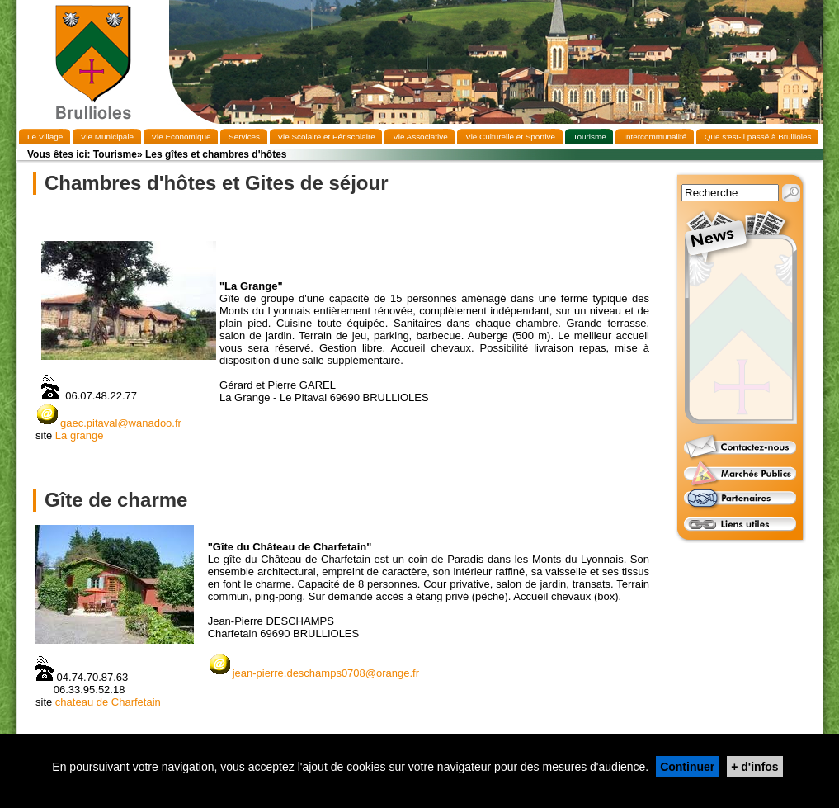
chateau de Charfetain (108, 702)
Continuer (687, 766)
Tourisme (115, 154)
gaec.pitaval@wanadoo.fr (108, 423)
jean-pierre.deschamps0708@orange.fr (326, 673)
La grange (79, 435)
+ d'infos (754, 766)
